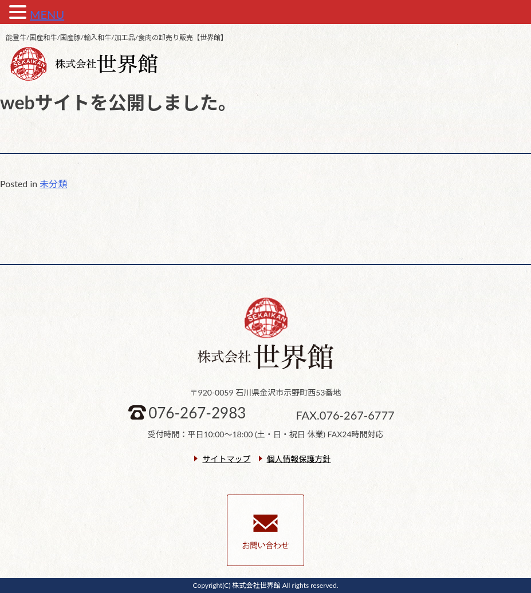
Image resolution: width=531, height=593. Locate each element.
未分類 (53, 183)
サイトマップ (226, 459)
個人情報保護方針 (299, 459)
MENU (47, 14)
